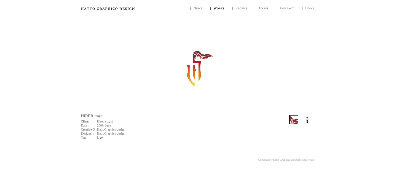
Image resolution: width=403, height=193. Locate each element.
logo (100, 137)
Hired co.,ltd (105, 121)
